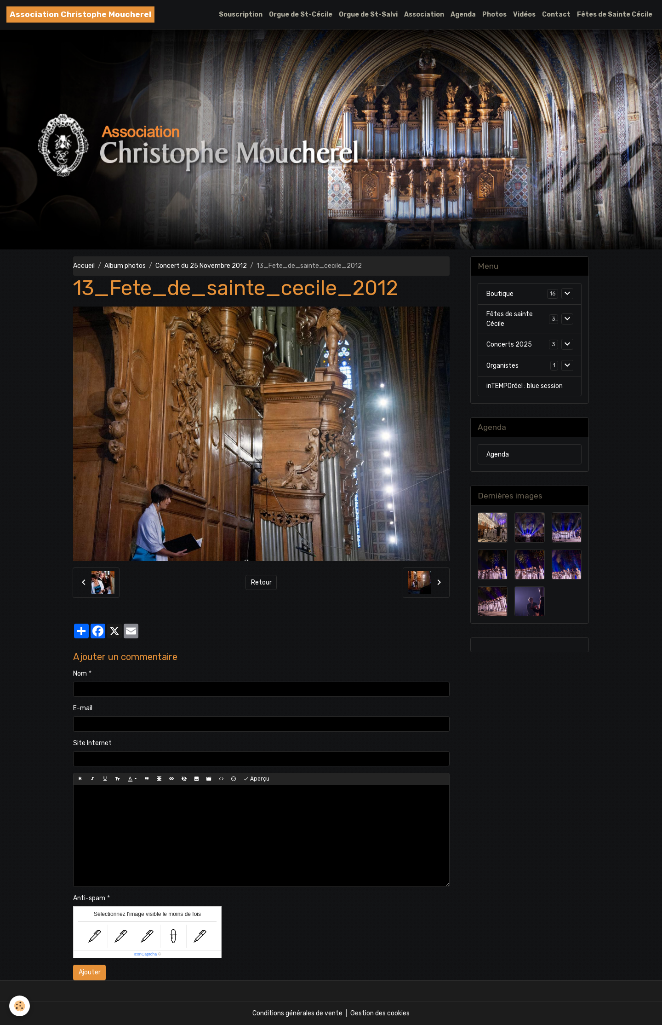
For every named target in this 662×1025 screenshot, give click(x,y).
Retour (261, 582)
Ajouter (90, 972)
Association (424, 14)
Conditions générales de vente (297, 1013)
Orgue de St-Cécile (300, 14)
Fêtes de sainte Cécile (509, 319)
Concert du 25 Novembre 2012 (201, 266)
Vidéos (524, 14)
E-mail (82, 708)
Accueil (84, 266)
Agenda (463, 14)
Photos (494, 14)
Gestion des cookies (380, 1013)
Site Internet (92, 743)
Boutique (500, 294)
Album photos (125, 266)
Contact (556, 14)
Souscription (241, 14)
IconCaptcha (145, 954)
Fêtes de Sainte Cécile (614, 14)
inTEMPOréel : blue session (524, 386)
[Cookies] (19, 1006)
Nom (80, 674)
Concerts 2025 (509, 344)
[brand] (80, 14)
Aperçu (256, 779)
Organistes (502, 366)
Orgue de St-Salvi (368, 14)
